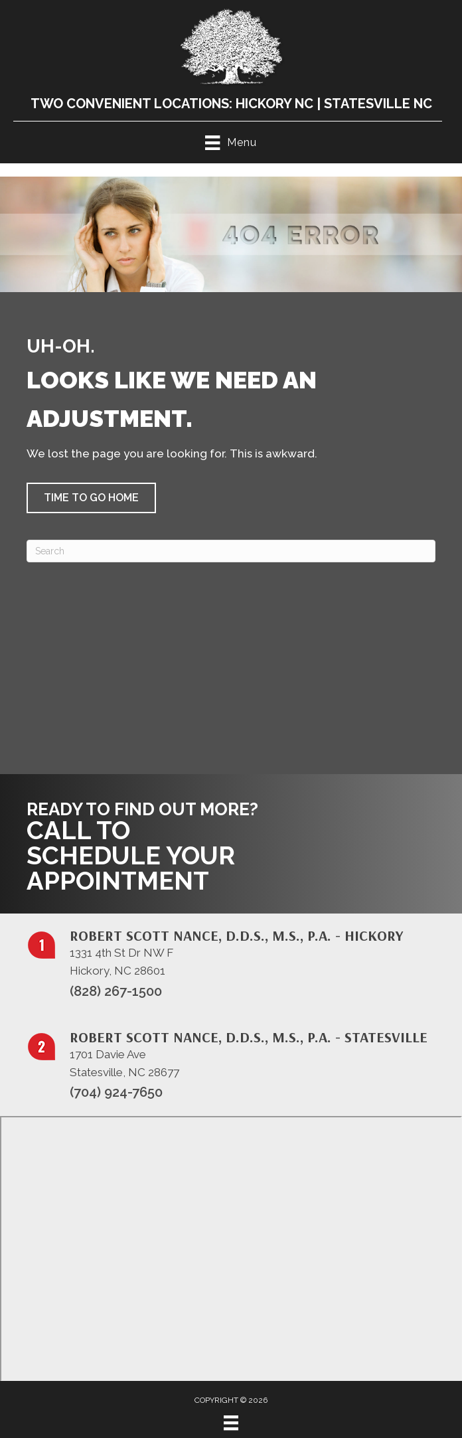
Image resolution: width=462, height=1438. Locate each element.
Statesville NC (378, 104)
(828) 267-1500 (116, 991)
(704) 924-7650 (116, 1092)
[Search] (231, 551)
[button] (91, 498)
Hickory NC (274, 104)
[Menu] (231, 1422)
